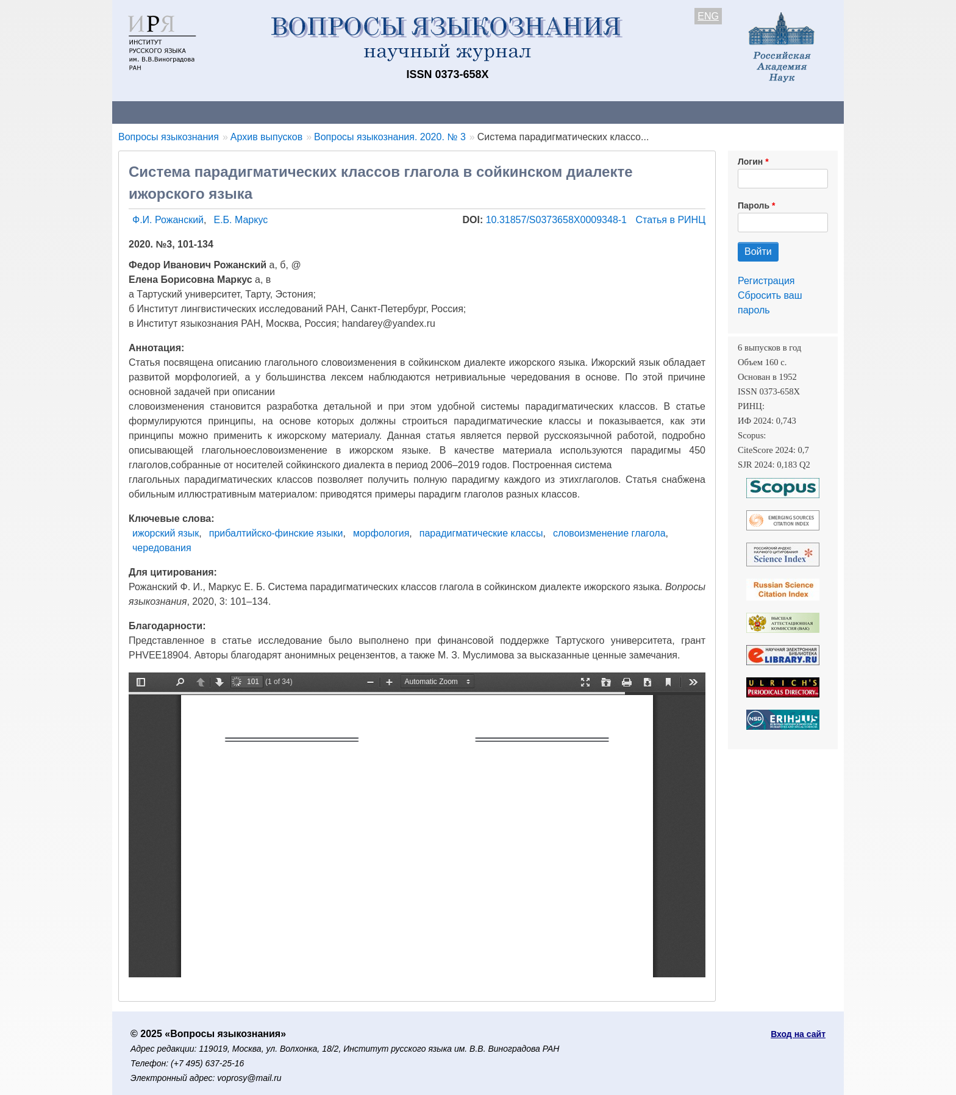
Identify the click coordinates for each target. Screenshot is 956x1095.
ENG (708, 16)
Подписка (536, 112)
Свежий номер (360, 112)
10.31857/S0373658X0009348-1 (558, 220)
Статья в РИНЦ (670, 220)
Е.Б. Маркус (240, 220)
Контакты (219, 112)
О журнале (148, 112)
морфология (381, 533)
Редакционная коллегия (636, 112)
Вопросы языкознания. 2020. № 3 (390, 137)
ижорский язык (165, 533)
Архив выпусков (454, 112)
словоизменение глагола (609, 533)
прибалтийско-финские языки (276, 533)
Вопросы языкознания (168, 137)
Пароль (753, 205)
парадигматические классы (481, 533)
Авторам (284, 112)
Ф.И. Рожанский (168, 220)
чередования (161, 548)
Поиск (728, 112)
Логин (750, 161)
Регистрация (766, 281)
